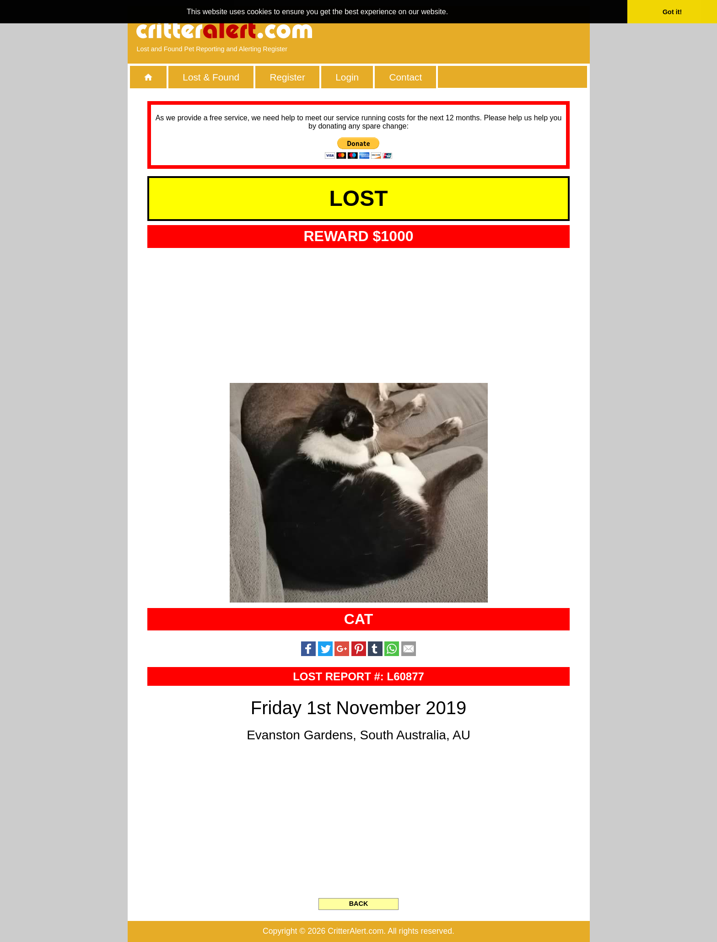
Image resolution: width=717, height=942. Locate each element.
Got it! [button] (672, 12)
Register (287, 77)
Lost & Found (211, 77)
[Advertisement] (475, 29)
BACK (358, 903)
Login (347, 77)
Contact (405, 77)
